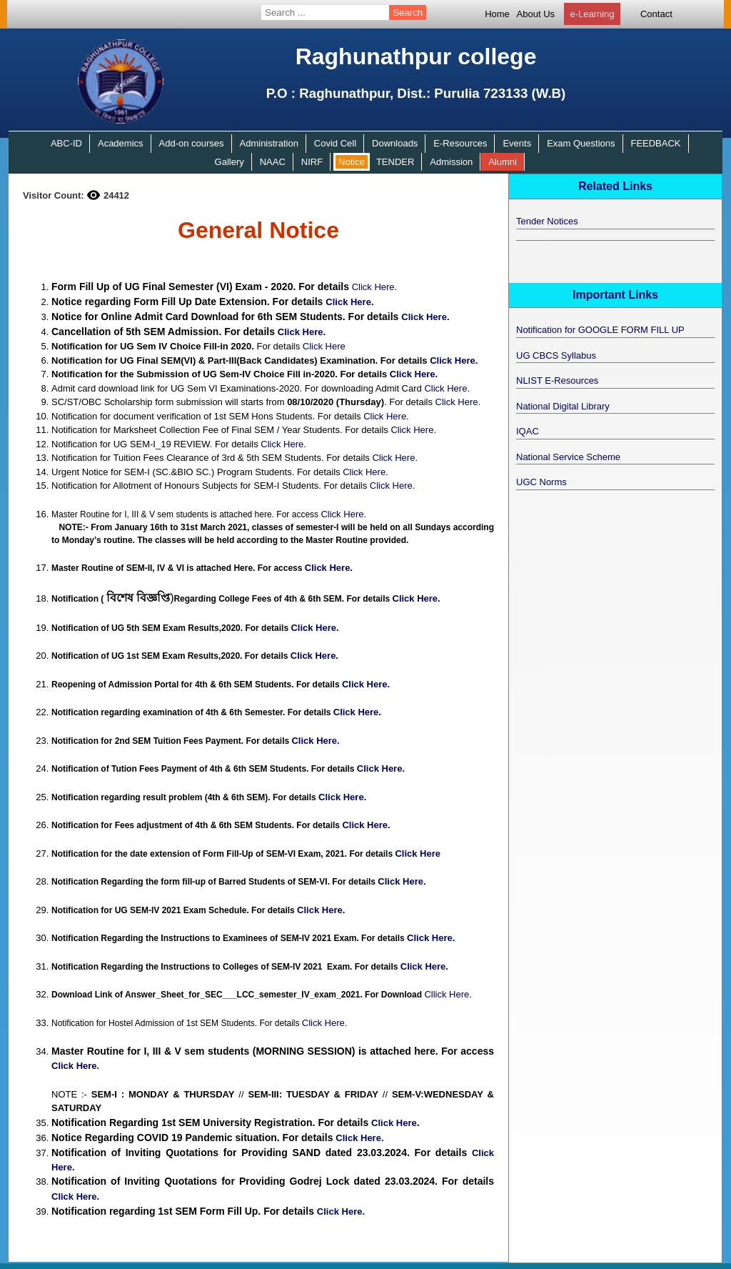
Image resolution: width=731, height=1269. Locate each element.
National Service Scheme (568, 457)
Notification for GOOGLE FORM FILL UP (600, 329)
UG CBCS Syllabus (556, 355)
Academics (120, 143)
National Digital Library (563, 406)
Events (517, 143)
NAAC (273, 161)
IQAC (527, 431)
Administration (269, 143)
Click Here (324, 346)
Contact (656, 14)
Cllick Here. (447, 994)
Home (497, 14)
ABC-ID (66, 143)
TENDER (395, 161)
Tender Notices (547, 221)
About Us (536, 14)
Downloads (395, 143)
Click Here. (375, 287)
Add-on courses (191, 143)
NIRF (312, 161)
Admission (451, 161)
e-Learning (592, 14)
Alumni (502, 161)
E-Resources (460, 143)
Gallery (229, 161)
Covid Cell (335, 143)
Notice (351, 161)
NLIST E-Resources (557, 380)
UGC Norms (541, 482)
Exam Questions (581, 143)
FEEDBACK (655, 143)
